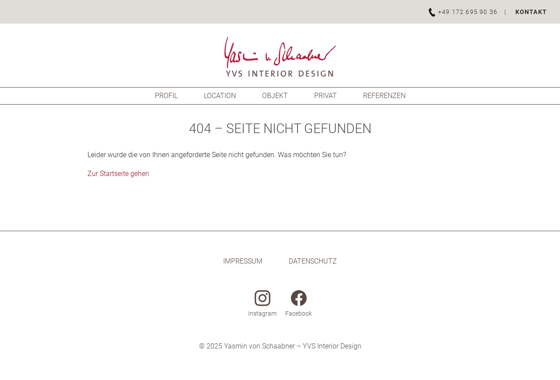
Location (220, 95)
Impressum (242, 261)
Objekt (275, 95)
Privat (325, 95)
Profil (166, 95)
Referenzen (384, 95)
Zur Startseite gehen (118, 173)
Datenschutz (313, 261)
